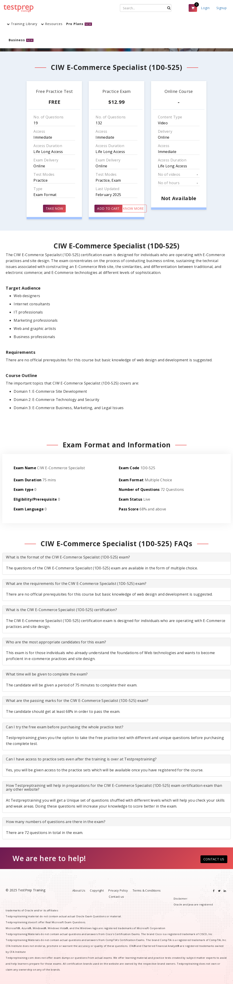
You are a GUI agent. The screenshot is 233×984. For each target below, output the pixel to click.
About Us (78, 890)
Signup (221, 8)
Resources (52, 24)
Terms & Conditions (147, 890)
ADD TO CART (108, 208)
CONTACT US (213, 859)
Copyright (97, 890)
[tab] (116, 557)
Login (205, 8)
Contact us (116, 897)
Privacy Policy (118, 890)
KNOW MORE (133, 208)
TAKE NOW (54, 208)
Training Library (22, 24)
